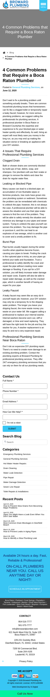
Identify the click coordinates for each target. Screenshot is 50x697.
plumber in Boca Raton (26, 123)
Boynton (35, 604)
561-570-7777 (25, 625)
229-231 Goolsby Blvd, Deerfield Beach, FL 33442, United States (25, 641)
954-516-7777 (25, 622)
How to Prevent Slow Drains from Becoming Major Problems (22, 506)
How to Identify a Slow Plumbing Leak (20, 537)
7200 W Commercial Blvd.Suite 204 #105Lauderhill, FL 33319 (25, 651)
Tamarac (7, 602)
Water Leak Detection (13, 473)
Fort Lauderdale (9, 604)
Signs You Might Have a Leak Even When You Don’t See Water (23, 514)
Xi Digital (34, 687)
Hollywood (16, 602)
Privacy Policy (26, 661)
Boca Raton (9, 600)
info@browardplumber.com (25, 629)
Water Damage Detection (14, 482)
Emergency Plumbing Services (17, 454)
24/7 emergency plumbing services (19, 362)
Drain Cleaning (10, 468)
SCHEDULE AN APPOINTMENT (24, 589)
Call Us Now (25, 693)
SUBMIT (12, 429)
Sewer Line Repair (11, 487)
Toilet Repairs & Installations (15, 491)
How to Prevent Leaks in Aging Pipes (19, 531)
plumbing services (27, 119)
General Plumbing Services (26, 87)
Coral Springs (29, 600)
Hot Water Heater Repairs (14, 463)
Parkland (19, 600)
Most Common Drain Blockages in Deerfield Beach (22, 523)
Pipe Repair (8, 477)
